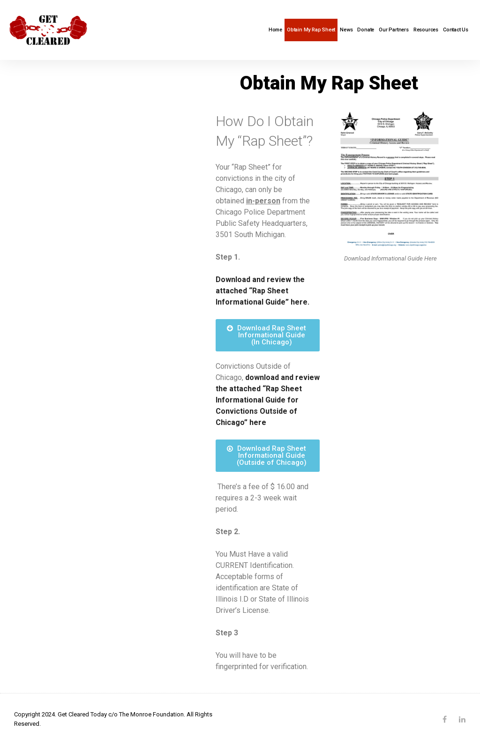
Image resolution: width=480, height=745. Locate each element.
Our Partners (394, 30)
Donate (365, 30)
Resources (425, 30)
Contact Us (455, 30)
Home (275, 30)
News (346, 30)
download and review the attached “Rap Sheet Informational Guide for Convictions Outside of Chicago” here (268, 400)
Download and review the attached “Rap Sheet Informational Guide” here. (262, 290)
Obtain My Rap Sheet (311, 30)
